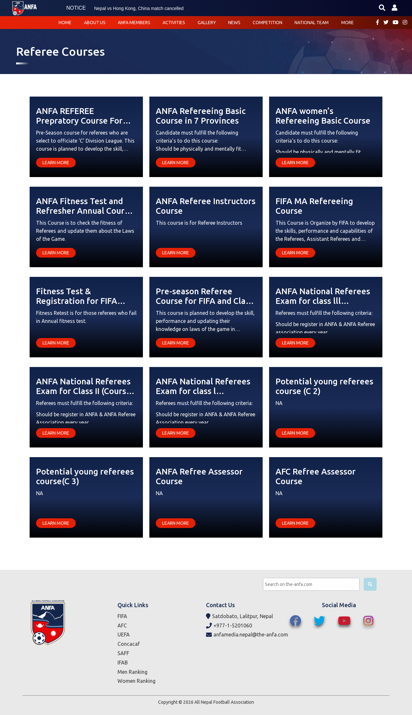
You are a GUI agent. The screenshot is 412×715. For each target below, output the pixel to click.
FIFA (122, 616)
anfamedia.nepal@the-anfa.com (247, 634)
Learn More (55, 162)
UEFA (123, 634)
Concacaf (128, 644)
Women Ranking (136, 681)
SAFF (123, 653)
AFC (122, 625)
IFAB (122, 662)
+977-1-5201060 (229, 625)
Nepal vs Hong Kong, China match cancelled (138, 8)
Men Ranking (132, 672)
